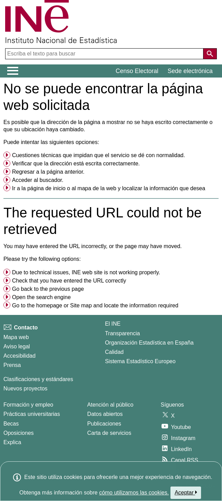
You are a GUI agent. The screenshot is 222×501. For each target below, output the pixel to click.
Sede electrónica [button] (190, 71)
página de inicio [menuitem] (46, 188)
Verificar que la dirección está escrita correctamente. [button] (76, 163)
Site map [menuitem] (81, 305)
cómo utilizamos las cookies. (134, 492)
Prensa (12, 365)
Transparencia (122, 333)
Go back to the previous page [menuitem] (48, 289)
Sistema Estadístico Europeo (140, 361)
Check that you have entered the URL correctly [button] (69, 281)
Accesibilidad (19, 356)
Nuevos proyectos (25, 388)
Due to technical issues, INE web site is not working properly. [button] (86, 272)
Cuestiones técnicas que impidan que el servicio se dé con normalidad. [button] (98, 155)
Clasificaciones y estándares (38, 379)
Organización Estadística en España (149, 343)
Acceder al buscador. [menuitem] (37, 180)
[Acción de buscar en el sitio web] (210, 53)
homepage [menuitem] (49, 305)
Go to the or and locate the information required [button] (95, 305)
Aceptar (186, 492)
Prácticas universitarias (31, 414)
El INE (112, 324)
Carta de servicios (109, 433)
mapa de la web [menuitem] (96, 188)
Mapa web (16, 337)
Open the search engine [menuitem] (41, 297)
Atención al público (110, 405)
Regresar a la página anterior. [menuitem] (48, 172)
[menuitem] (111, 155)
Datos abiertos (105, 414)
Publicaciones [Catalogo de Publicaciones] (104, 424)
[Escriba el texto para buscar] (105, 53)
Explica (12, 442)
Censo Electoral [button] (137, 71)
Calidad (114, 352)
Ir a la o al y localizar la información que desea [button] (108, 188)
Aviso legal (16, 346)
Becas (11, 424)
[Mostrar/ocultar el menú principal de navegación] (13, 71)
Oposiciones (18, 433)
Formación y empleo (28, 405)
